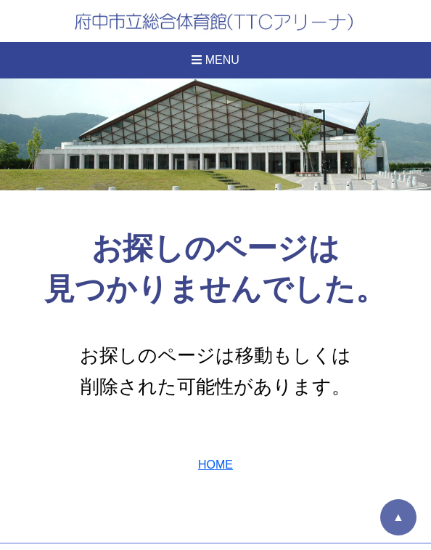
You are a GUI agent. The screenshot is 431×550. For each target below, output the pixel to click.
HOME (215, 464)
